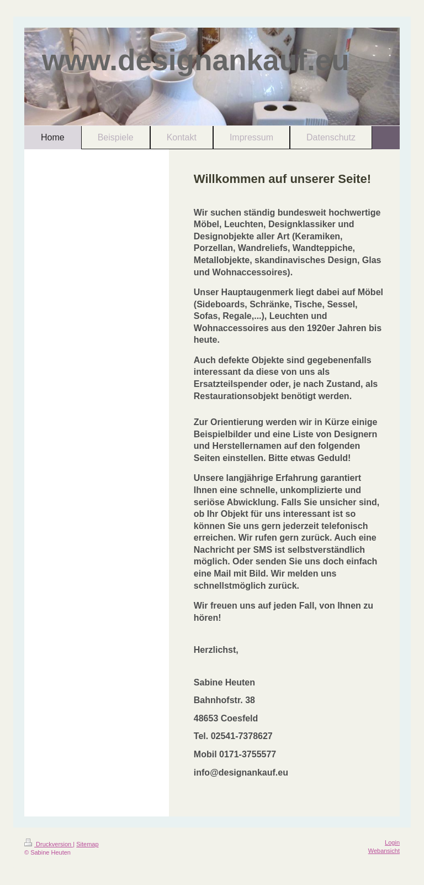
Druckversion (48, 844)
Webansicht (384, 850)
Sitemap (87, 844)
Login (392, 842)
